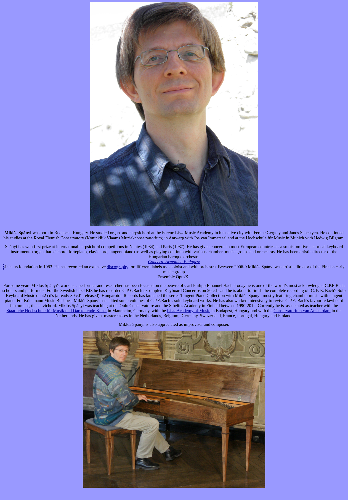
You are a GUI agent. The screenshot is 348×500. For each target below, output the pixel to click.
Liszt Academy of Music (188, 310)
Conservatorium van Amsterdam (302, 310)
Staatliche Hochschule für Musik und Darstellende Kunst (57, 310)
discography (117, 266)
